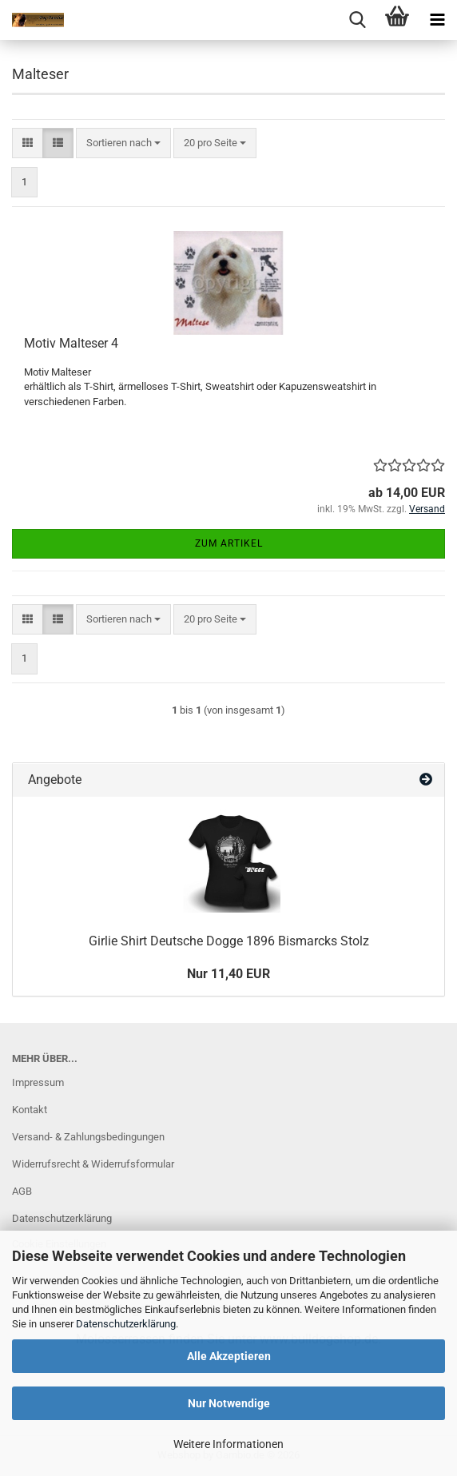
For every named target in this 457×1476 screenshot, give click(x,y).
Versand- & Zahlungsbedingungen (88, 1137)
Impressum (38, 1082)
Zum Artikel (229, 543)
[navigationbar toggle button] (437, 20)
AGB (22, 1191)
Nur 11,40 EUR (228, 973)
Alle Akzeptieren (229, 1356)
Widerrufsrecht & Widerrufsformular (93, 1164)
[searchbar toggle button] (357, 20)
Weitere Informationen (228, 1444)
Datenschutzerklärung (126, 1324)
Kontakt (29, 1110)
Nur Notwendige (229, 1403)
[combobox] (123, 143)
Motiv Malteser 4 (71, 343)
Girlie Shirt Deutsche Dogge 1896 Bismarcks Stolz (229, 941)
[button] (27, 143)
